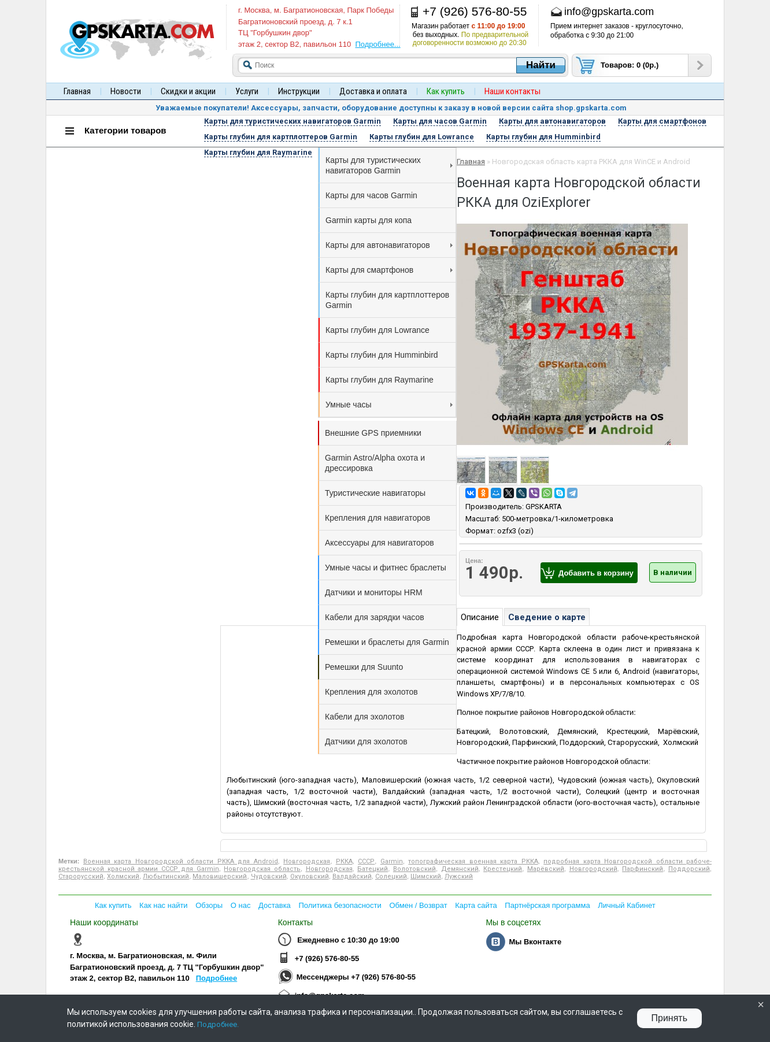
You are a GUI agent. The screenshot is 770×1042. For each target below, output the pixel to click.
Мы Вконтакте (535, 941)
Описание (480, 617)
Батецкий (372, 869)
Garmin (391, 861)
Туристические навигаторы (375, 493)
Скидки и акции (188, 91)
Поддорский (689, 869)
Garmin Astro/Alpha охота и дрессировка (375, 463)
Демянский (460, 869)
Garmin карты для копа (368, 220)
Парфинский (642, 869)
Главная (77, 91)
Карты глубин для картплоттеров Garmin (387, 300)
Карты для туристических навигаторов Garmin (389, 165)
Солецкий (391, 876)
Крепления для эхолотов (371, 691)
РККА (344, 861)
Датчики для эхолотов (366, 741)
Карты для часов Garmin (371, 195)
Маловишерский (219, 876)
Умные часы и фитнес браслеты (385, 567)
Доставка (274, 905)
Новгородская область (262, 869)
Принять (669, 1018)
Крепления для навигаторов (377, 517)
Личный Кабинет (626, 905)
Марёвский (545, 869)
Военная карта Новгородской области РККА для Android (180, 861)
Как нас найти (163, 905)
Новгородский (593, 869)
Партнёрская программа (547, 905)
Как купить (113, 905)
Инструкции (299, 91)
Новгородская (306, 861)
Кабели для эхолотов (364, 716)
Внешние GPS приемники (373, 432)
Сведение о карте (547, 617)
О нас (241, 905)
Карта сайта (476, 905)
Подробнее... (377, 44)
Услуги (246, 91)
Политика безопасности (339, 905)
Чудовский (269, 876)
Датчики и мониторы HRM (374, 592)
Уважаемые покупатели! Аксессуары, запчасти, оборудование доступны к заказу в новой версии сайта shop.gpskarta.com (391, 107)
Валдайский (352, 876)
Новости (125, 91)
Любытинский (166, 876)
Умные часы (389, 404)
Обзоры (209, 905)
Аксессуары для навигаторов (379, 542)
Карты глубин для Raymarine (379, 379)
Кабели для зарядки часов (374, 617)
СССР (366, 861)
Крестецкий (502, 869)
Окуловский (309, 876)
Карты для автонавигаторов (389, 245)
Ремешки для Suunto (364, 667)
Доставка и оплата (373, 91)
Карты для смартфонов (389, 270)
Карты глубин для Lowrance (377, 330)
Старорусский (80, 876)
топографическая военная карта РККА (473, 861)
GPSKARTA (543, 506)
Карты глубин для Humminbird (381, 354)
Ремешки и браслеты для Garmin (387, 642)
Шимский (425, 876)
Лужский (459, 876)
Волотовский (414, 869)
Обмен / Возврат (418, 905)
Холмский (123, 876)
